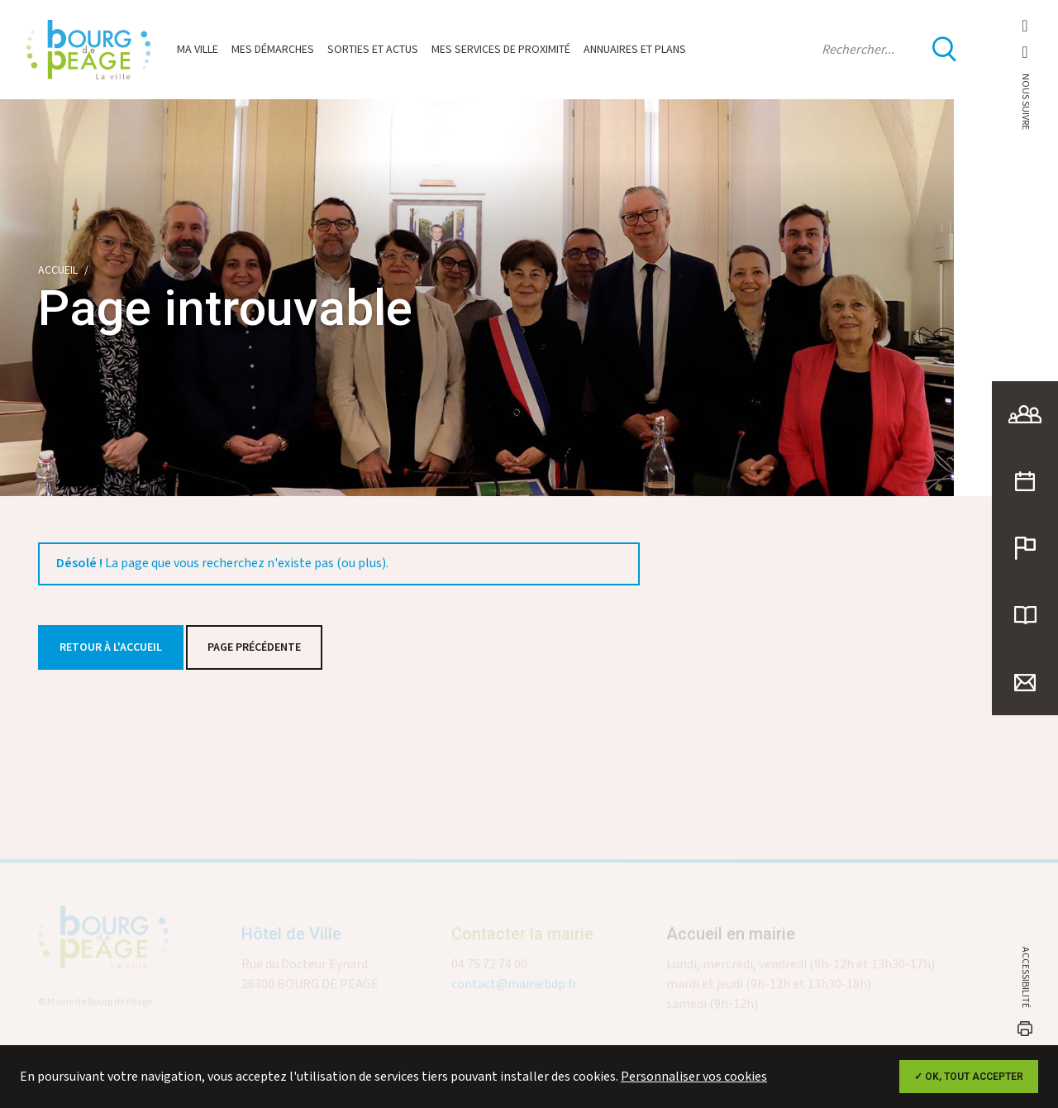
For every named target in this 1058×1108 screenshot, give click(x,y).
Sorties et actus (372, 49)
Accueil (58, 270)
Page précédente (254, 647)
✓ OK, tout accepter (968, 1076)
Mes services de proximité (500, 49)
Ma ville (197, 49)
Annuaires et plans (635, 49)
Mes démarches (272, 49)
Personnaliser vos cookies (694, 1077)
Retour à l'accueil (111, 647)
